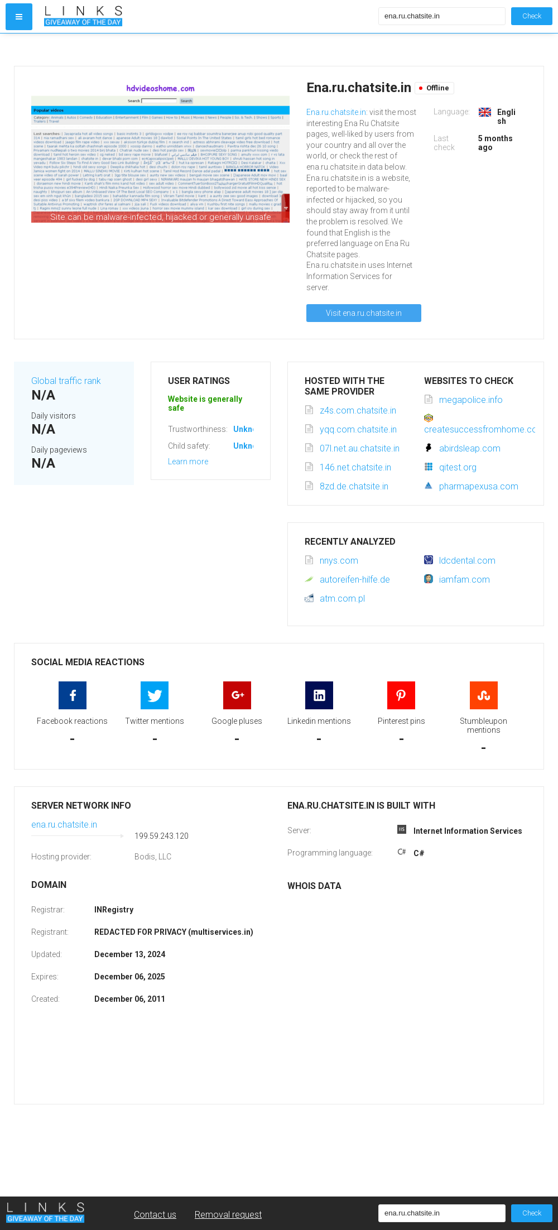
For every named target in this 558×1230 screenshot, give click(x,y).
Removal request (228, 1214)
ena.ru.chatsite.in (64, 824)
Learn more (188, 461)
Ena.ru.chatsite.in (336, 112)
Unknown (250, 429)
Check (531, 16)
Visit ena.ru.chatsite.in (364, 313)
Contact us (155, 1214)
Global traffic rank (66, 381)
